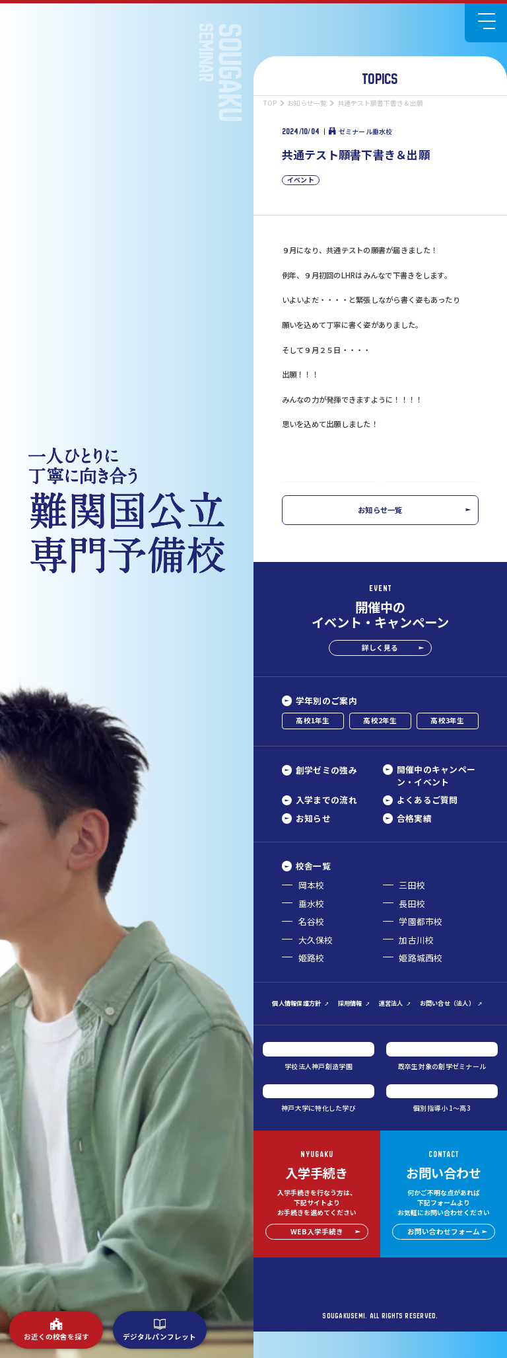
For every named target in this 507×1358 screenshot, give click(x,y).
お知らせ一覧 (414, 536)
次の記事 (444, 494)
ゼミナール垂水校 (360, 131)
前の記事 (315, 494)
